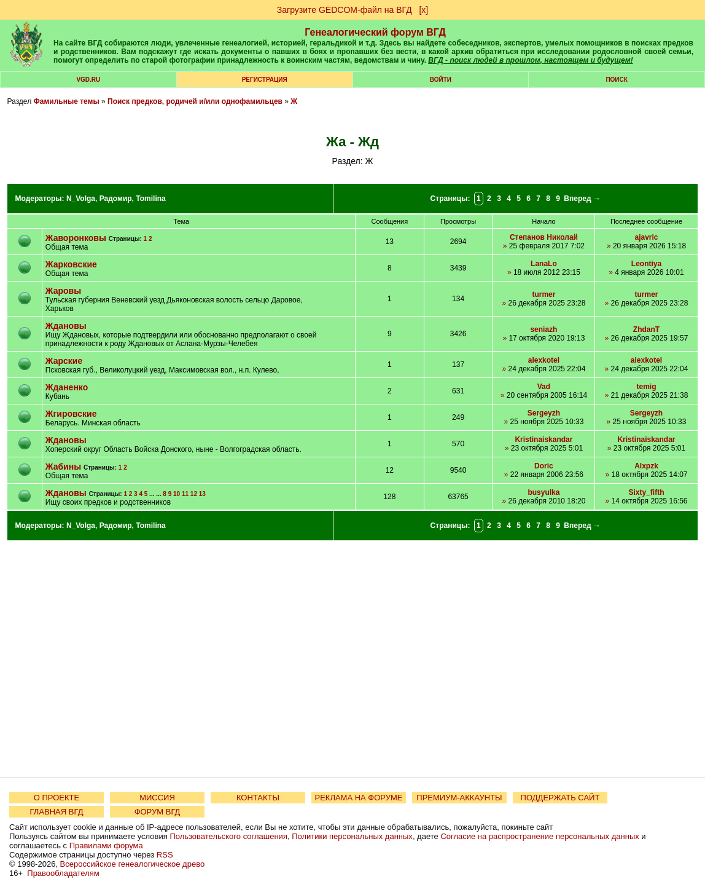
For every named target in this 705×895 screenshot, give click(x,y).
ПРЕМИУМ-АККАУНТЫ (459, 797)
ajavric (646, 237)
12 (193, 494)
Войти (440, 79)
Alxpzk (646, 466)
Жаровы (63, 291)
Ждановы (66, 326)
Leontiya (646, 263)
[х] (423, 10)
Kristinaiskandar (543, 439)
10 (176, 494)
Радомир (115, 198)
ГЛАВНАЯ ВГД (57, 811)
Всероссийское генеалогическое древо (132, 864)
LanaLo (544, 263)
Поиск (616, 79)
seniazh (543, 329)
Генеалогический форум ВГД (375, 32)
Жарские (63, 361)
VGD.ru (88, 79)
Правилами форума (106, 845)
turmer (543, 294)
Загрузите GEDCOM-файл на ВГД (344, 10)
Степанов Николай (544, 237)
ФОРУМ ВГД (157, 811)
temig (646, 386)
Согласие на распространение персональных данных (539, 836)
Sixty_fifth (646, 492)
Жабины (63, 466)
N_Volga (80, 198)
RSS (165, 854)
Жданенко (66, 387)
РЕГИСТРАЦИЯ (264, 79)
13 (202, 494)
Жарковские (71, 264)
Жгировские (71, 414)
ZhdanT (646, 329)
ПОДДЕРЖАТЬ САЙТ (560, 797)
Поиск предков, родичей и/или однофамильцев (194, 101)
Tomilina (150, 198)
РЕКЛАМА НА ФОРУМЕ (358, 797)
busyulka (543, 492)
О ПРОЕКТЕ (56, 797)
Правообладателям (63, 873)
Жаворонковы (75, 238)
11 (185, 494)
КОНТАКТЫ (257, 797)
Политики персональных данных (352, 836)
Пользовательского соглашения (228, 836)
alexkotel (543, 360)
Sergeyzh (544, 413)
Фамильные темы (66, 101)
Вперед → (582, 198)
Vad (543, 386)
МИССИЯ (157, 797)
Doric (543, 466)
